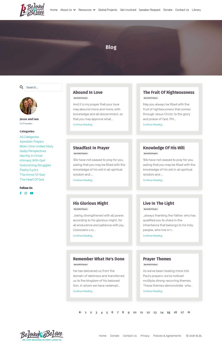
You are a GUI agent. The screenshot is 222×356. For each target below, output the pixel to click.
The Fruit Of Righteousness (158, 95)
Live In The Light (159, 209)
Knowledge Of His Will (165, 153)
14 (162, 324)
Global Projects (107, 9)
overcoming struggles (36, 166)
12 (148, 324)
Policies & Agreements (167, 347)
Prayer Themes (158, 265)
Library (196, 9)
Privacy (145, 347)
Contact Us (182, 9)
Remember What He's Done (94, 267)
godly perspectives (33, 151)
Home (53, 9)
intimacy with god (32, 161)
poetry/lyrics (29, 171)
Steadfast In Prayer (92, 153)
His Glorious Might (91, 209)
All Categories (30, 137)
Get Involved (128, 9)
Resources (86, 9)
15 (169, 324)
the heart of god (32, 181)
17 (183, 324)
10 (134, 324)
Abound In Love (88, 92)
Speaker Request (149, 9)
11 (141, 324)
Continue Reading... (83, 125)
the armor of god (33, 176)
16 (176, 324)
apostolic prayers (81, 98)
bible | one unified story (37, 147)
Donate (167, 9)
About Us (67, 9)
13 (155, 324)
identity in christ (31, 156)
